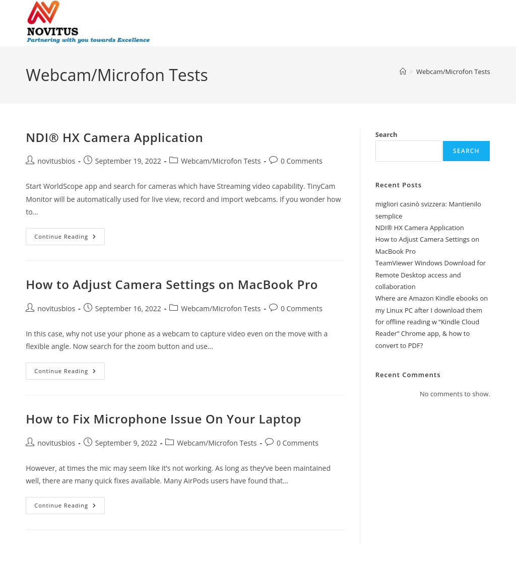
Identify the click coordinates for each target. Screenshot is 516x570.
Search (386, 134)
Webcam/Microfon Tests (453, 71)
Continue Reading (69, 238)
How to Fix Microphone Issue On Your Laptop (163, 418)
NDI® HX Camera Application (114, 137)
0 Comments (301, 161)
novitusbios (56, 161)
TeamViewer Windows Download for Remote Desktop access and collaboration (430, 274)
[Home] (403, 71)
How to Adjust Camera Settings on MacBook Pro (172, 284)
